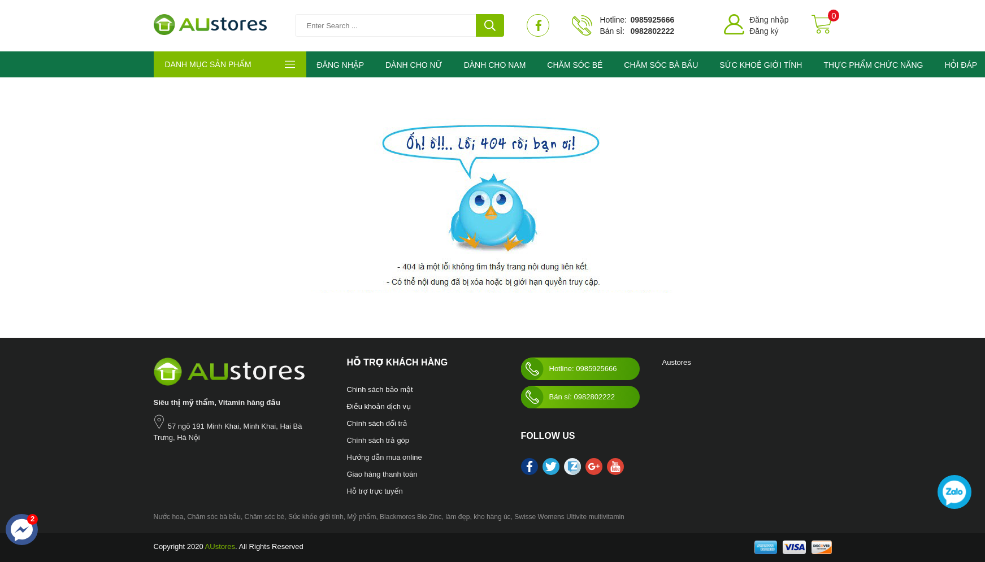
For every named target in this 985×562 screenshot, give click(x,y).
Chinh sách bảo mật (380, 389)
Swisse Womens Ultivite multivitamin (569, 517)
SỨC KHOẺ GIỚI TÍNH (760, 64)
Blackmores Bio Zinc (410, 517)
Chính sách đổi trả (377, 423)
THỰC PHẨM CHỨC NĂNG (873, 64)
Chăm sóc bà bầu (214, 517)
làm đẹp (457, 517)
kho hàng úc (492, 517)
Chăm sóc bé (265, 517)
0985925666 (652, 19)
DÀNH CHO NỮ (413, 64)
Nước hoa (169, 517)
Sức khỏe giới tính (316, 517)
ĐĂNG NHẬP (340, 64)
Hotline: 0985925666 (569, 369)
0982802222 (652, 31)
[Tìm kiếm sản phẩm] (399, 25)
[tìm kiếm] (490, 25)
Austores (676, 362)
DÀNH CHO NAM (495, 64)
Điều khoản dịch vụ (379, 406)
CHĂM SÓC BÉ (574, 64)
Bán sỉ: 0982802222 (568, 397)
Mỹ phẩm (361, 517)
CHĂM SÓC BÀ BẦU (661, 64)
